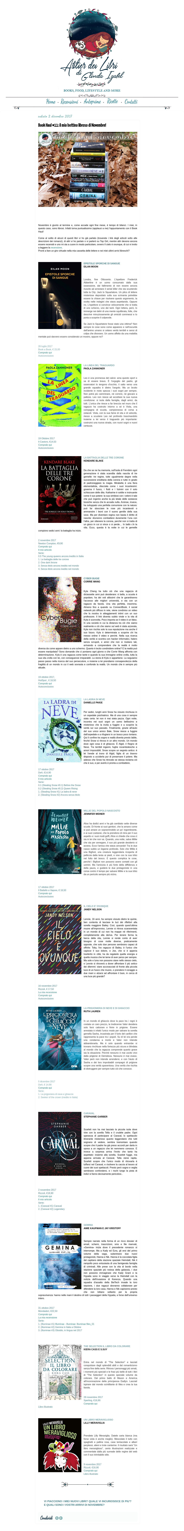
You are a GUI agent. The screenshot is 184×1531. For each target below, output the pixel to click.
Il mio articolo (45, 550)
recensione (56, 247)
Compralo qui (45, 352)
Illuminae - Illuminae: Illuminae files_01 (74, 1324)
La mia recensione (47, 992)
